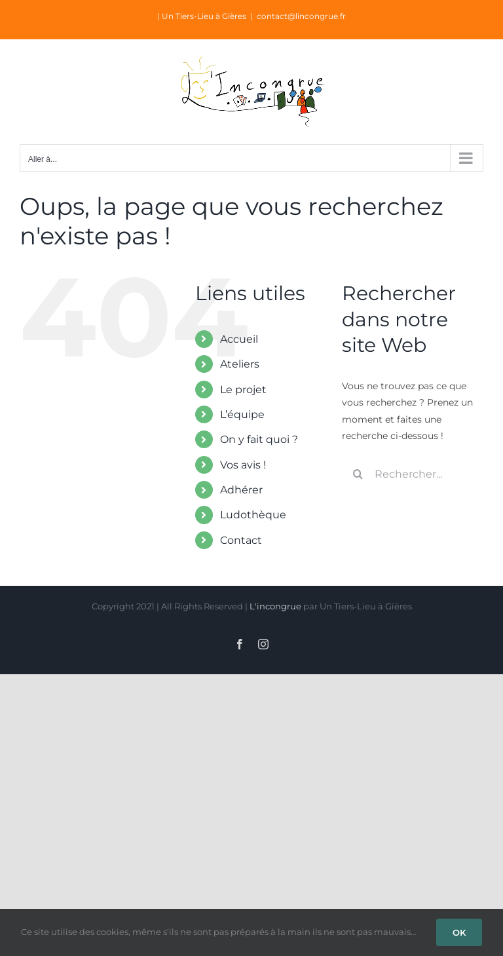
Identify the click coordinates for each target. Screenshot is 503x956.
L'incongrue (275, 606)
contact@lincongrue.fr (301, 16)
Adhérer (241, 490)
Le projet (243, 389)
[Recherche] (358, 473)
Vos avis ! (243, 465)
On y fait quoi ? (259, 439)
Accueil (239, 339)
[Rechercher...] (412, 473)
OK (459, 932)
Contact (241, 540)
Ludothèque (253, 514)
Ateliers (239, 364)
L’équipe (242, 414)
